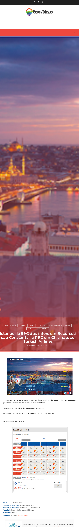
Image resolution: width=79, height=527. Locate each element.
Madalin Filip (31, 345)
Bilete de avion (10, 325)
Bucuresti (22, 325)
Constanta (41, 325)
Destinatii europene (55, 325)
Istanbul (31, 328)
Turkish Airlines (42, 328)
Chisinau (32, 325)
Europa (67, 325)
